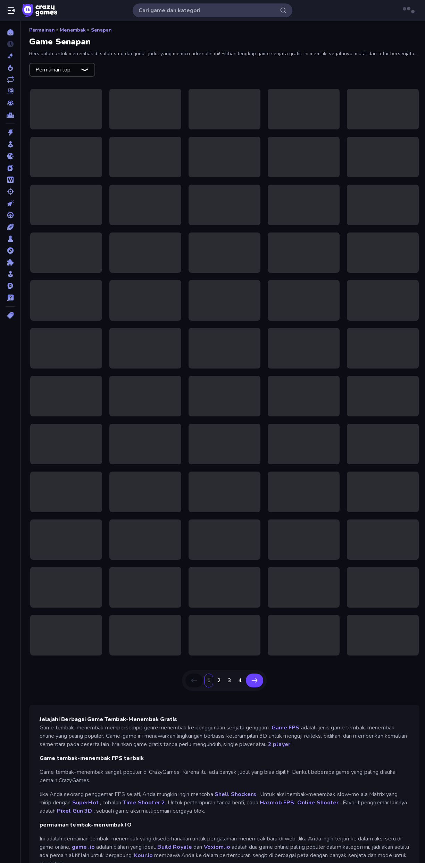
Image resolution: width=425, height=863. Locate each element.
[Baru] (10, 56)
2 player (279, 744)
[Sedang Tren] (10, 68)
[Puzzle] (10, 262)
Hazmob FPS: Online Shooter (299, 802)
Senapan (101, 30)
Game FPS (286, 727)
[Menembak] (10, 191)
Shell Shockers (235, 794)
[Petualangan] (10, 250)
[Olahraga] (10, 227)
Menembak (73, 30)
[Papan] (10, 239)
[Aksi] (10, 132)
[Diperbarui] (10, 79)
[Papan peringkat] (10, 115)
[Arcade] (10, 144)
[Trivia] (10, 298)
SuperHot (85, 802)
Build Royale (174, 847)
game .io (83, 847)
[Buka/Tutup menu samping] (11, 10)
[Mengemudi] (10, 215)
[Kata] (10, 180)
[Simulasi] (10, 274)
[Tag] (10, 315)
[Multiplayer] (10, 103)
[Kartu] (10, 168)
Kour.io (143, 855)
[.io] (10, 156)
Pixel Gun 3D (74, 811)
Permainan (42, 30)
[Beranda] (10, 32)
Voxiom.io (217, 847)
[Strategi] (10, 286)
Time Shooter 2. (144, 802)
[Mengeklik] (10, 203)
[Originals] (10, 91)
